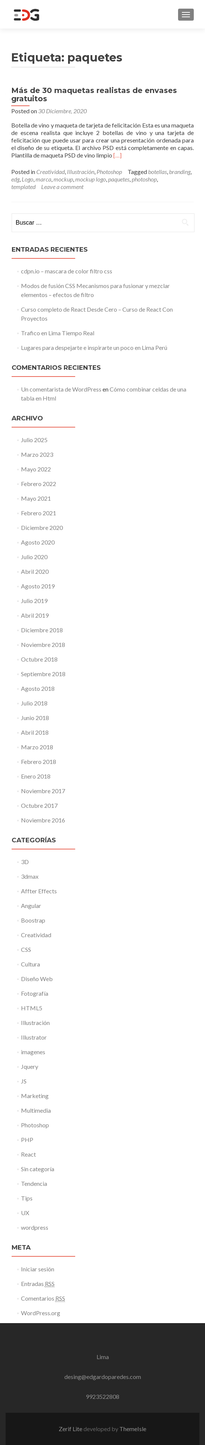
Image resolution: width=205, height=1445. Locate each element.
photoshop (144, 179)
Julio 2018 (34, 703)
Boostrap (33, 920)
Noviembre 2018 (43, 644)
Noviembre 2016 (43, 820)
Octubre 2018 (39, 659)
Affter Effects (39, 890)
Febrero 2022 (38, 483)
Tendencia (34, 1183)
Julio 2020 (34, 556)
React (28, 1154)
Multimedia (36, 1110)
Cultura (30, 964)
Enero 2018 (36, 776)
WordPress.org (40, 1312)
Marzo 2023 (37, 454)
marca (43, 179)
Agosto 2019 (38, 586)
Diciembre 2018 (42, 629)
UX (25, 1212)
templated (23, 186)
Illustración (80, 171)
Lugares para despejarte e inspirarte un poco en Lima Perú (94, 347)
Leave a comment (62, 186)
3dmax (30, 876)
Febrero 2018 (38, 761)
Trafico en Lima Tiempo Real (57, 332)
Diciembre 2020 (42, 527)
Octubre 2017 (39, 805)
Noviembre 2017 (43, 790)
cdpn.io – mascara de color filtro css (66, 271)
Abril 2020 (35, 571)
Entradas (38, 1283)
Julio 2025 (34, 439)
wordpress (34, 1227)
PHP (27, 1139)
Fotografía (34, 993)
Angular (31, 905)
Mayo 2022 (36, 469)
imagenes (33, 1051)
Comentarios (43, 1298)
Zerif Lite (71, 1428)
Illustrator (34, 1037)
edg (15, 179)
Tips (27, 1198)
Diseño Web (37, 978)
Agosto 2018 (38, 688)
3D (25, 861)
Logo (27, 179)
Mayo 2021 (36, 498)
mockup (63, 179)
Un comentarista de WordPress (61, 389)
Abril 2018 (35, 732)
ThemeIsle (132, 1428)
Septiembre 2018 (43, 673)
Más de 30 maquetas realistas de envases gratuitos (94, 94)
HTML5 (31, 1007)
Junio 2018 (35, 717)
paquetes (118, 179)
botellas (157, 171)
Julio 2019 (34, 600)
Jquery (29, 1066)
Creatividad (50, 171)
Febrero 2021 (38, 512)
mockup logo (90, 179)
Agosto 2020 (38, 542)
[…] (117, 155)
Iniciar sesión (37, 1268)
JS (24, 1081)
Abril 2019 (35, 615)
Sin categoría (37, 1168)
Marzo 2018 (37, 746)
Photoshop (109, 171)
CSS (26, 949)
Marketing (35, 1095)
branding (179, 171)
